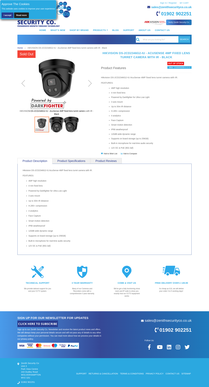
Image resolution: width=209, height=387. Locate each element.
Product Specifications (72, 161)
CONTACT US (172, 373)
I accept (7, 15)
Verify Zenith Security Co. (179, 22)
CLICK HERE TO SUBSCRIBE (37, 324)
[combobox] (163, 39)
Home (20, 48)
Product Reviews (106, 161)
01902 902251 (176, 13)
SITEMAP (186, 373)
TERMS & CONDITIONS (131, 373)
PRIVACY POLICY (154, 373)
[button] (23, 83)
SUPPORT (80, 373)
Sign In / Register (168, 3)
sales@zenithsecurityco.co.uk (171, 7)
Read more (21, 15)
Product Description (35, 161)
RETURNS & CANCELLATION (102, 373)
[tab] (35, 161)
